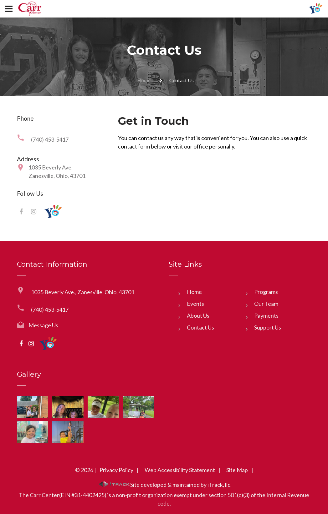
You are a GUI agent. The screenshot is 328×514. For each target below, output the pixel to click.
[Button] (8, 8)
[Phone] (214, 174)
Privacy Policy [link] (116, 469)
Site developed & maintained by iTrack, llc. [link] (165, 484)
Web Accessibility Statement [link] (180, 469)
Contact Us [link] (200, 327)
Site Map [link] (237, 469)
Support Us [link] (267, 327)
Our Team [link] (266, 303)
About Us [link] (198, 315)
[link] (30, 8)
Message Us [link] (43, 325)
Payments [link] (266, 315)
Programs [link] (266, 291)
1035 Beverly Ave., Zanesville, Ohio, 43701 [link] (82, 292)
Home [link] (144, 80)
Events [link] (195, 303)
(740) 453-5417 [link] (50, 139)
